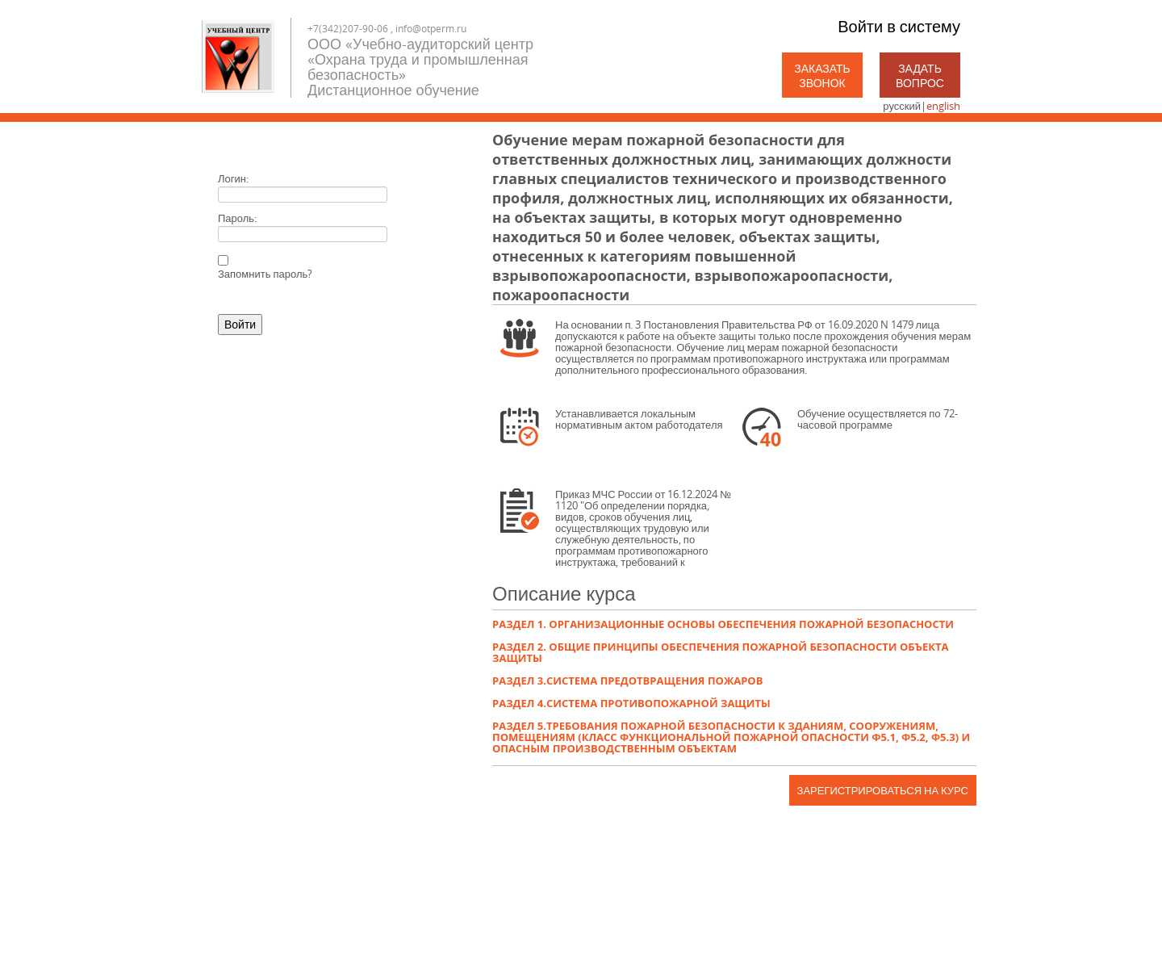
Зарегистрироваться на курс (882, 790)
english (943, 105)
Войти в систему (899, 26)
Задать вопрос (920, 75)
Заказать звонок (822, 75)
